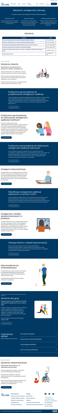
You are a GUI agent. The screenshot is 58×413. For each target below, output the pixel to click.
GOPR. (7, 319)
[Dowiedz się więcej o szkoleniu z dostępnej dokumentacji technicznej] (6, 184)
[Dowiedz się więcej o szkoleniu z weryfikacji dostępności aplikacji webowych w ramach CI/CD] (13, 206)
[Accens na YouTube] (53, 394)
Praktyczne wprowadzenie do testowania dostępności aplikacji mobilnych (18, 40)
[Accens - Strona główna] (5, 4)
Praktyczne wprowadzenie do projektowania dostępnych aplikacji (17, 47)
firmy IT (22, 318)
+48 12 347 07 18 (48, 397)
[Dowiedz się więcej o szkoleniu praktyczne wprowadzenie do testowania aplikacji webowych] (13, 107)
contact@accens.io (49, 399)
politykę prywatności (36, 411)
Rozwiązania (13, 4)
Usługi (19, 4)
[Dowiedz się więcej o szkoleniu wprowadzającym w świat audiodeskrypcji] (6, 283)
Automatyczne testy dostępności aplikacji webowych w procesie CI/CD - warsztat (20, 44)
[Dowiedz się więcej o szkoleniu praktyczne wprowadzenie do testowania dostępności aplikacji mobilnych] (6, 137)
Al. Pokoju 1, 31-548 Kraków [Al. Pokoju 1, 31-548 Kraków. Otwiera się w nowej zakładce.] (51, 401)
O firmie (47, 4)
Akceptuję (55, 411)
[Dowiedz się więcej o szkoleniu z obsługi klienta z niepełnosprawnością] (13, 254)
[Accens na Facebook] (49, 394)
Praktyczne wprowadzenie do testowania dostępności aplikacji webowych (18, 42)
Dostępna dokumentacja (8, 53)
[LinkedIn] (45, 394)
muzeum (3, 319)
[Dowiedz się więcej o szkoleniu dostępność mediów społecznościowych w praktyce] (6, 234)
